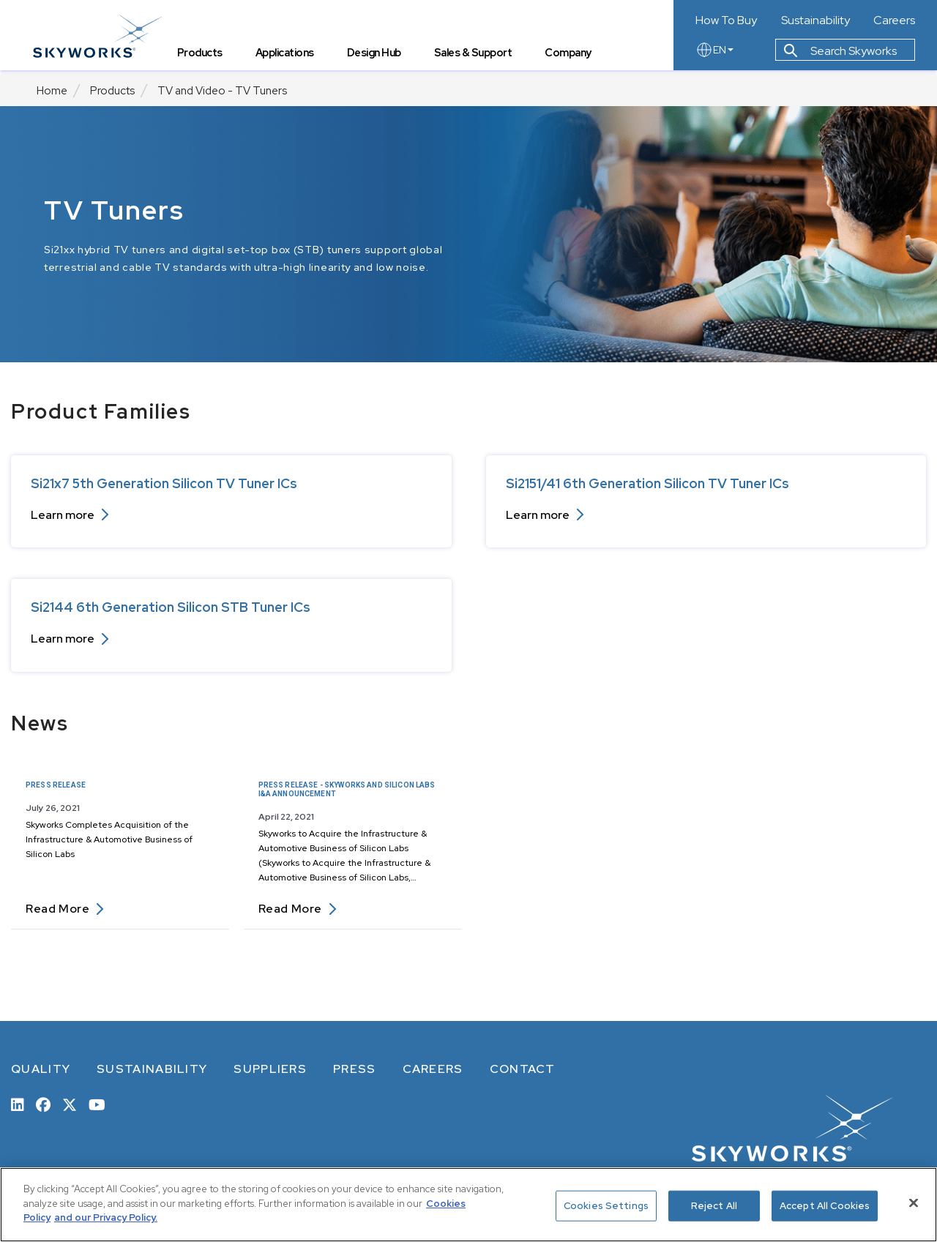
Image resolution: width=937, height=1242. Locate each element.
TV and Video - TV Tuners (222, 90)
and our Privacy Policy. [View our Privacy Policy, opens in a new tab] (105, 1217)
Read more (65, 909)
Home (52, 90)
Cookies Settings (606, 1206)
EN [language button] (714, 52)
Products (112, 90)
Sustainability (815, 20)
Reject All (714, 1206)
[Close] (913, 1203)
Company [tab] (572, 55)
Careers (894, 20)
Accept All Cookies (825, 1206)
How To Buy (726, 20)
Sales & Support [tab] (477, 55)
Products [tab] (203, 55)
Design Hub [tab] (378, 55)
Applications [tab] (288, 55)
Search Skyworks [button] (840, 53)
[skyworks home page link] (101, 36)
